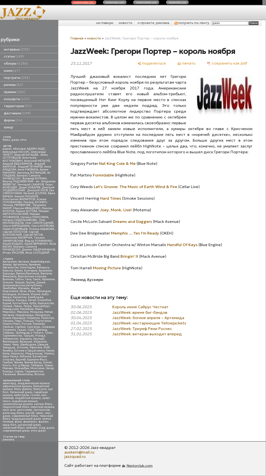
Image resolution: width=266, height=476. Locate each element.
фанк (18, 421)
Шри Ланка (10, 356)
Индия (35, 288)
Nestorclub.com (139, 465)
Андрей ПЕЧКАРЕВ (30, 166)
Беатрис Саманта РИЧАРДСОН (21, 177)
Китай (32, 300)
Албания (25, 356)
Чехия (6, 344)
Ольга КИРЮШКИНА (16, 225)
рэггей (29, 413)
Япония (39, 374)
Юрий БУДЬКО (13, 243)
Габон (19, 279)
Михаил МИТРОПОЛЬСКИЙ (26, 213)
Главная (76, 38)
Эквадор (9, 347)
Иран (31, 291)
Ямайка (8, 350)
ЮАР (47, 347)
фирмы (13, 120)
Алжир (7, 264)
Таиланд (41, 329)
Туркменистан (12, 335)
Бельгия (8, 270)
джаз (15, 139)
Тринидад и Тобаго (29, 332)
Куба (33, 303)
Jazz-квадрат (27, 18)
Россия (26, 323)
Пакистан (47, 318)
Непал (48, 312)
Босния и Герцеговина (29, 350)
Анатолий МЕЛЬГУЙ (37, 160)
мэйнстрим (21, 395)
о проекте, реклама (153, 23)
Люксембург (41, 306)
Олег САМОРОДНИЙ (39, 223)
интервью (17, 49)
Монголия (37, 368)
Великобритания (27, 273)
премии (14, 92)
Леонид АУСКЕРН (35, 202)
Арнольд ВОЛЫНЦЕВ (31, 172)
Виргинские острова (32, 276)
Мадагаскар (34, 353)
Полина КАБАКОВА (42, 229)
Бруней (21, 359)
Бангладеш (28, 267)
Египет (47, 362)
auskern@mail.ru (79, 452)
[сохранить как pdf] (227, 63)
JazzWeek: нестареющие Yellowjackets (149, 323)
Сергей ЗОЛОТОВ (15, 232)
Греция (19, 282)
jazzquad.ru (75, 456)
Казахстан (20, 297)
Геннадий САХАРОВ (30, 184)
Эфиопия (36, 347)
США (31, 329)
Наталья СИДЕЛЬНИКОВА (20, 220)
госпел (35, 395)
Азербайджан (40, 261)
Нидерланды (24, 315)
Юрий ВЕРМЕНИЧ (36, 243)
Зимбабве (9, 288)
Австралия (10, 261)
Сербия (20, 327)
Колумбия (44, 300)
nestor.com (84, 2)
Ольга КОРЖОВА (42, 225)
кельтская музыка (42, 407)
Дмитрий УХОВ (37, 190)
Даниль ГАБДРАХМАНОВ (38, 249)
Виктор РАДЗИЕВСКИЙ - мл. (21, 181)
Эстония (22, 347)
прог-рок (9, 409)
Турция (28, 335)
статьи (14, 56)
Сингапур (33, 327)
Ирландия (44, 291)
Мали (38, 309)
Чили (15, 344)
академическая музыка (34, 383)
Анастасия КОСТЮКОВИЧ (19, 159)
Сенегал (8, 327)
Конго (7, 365)
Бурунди (9, 273)
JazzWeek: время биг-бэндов (139, 312)
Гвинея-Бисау (33, 362)
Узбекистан (10, 338)
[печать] (186, 63)
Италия (35, 294)
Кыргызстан (46, 303)
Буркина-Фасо (37, 359)
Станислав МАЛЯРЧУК (17, 237)
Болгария (30, 270)
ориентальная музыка (18, 404)
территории (17, 106)
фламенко (30, 421)
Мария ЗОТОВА (26, 211)
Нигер (50, 368)
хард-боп (9, 424)
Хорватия (40, 341)
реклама (8, 439)
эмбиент (31, 427)
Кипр (6, 353)
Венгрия (46, 273)
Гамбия (8, 362)
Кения (50, 350)
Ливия (48, 365)
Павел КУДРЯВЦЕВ (15, 229)
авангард (9, 383)
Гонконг (8, 282)
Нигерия (8, 315)
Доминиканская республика (22, 285)
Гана (28, 279)
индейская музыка (28, 398)
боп (5, 392)
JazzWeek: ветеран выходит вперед (147, 333)
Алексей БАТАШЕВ (26, 154)
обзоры (16, 63)
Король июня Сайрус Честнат (140, 306)
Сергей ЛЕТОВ (33, 234)
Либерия (37, 365)
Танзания (9, 374)
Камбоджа (35, 297)
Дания (40, 282)
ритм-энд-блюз (13, 413)
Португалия (43, 320)
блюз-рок (40, 389)
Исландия (9, 294)
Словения (9, 329)
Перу (18, 320)
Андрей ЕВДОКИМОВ (18, 163)
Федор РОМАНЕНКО (38, 240)
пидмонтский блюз (16, 407)
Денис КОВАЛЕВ (29, 187)
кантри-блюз (43, 404)
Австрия (23, 261)
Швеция (42, 344)
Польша (28, 320)
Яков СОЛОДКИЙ (37, 252)
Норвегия (33, 318)
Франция (26, 341)
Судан (21, 329)
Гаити (36, 279)
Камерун (9, 300)
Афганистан (11, 267)
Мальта (49, 353)
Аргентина (20, 264)
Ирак (23, 291)
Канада (21, 300)
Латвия (7, 306)
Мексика (23, 312)
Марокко (9, 312)
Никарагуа (42, 315)
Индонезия (10, 291)
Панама (8, 320)
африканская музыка (17, 386)
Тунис (49, 332)
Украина (26, 338)
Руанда (8, 371)
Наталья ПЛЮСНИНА (34, 217)
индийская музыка (24, 401)
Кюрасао (17, 353)
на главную (104, 23)
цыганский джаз (29, 424)
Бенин (19, 270)
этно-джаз (38, 430)
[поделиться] (151, 63)
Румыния (39, 323)
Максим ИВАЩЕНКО (26, 208)
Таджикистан (34, 371)
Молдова (36, 312)
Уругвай (38, 338)
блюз (6, 139)
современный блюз (25, 415)
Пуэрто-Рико (11, 323)
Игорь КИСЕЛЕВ (13, 252)
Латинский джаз (21, 392)
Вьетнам (8, 279)
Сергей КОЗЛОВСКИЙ (20, 233)
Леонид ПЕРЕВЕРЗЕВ (17, 205)
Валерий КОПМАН (34, 178)
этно (23, 139)
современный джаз (16, 430)
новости (125, 23)
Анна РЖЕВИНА (28, 169)
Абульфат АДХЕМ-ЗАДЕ (29, 148)
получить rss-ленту (192, 23)
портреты (17, 78)
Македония (11, 309)
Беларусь (43, 267)
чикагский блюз (14, 427)
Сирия (19, 371)
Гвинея (18, 362)
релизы (13, 85)
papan (7, 148)
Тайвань (8, 332)
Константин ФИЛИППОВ (19, 199)
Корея (7, 303)
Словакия (48, 327)
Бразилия (45, 270)
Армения (35, 264)
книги (12, 71)
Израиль (24, 288)
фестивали (17, 113)
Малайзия (27, 309)
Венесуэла (9, 276)
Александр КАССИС (16, 152)
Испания (23, 294)
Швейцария (28, 344)
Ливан (18, 306)
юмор (8, 127)
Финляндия (10, 341)
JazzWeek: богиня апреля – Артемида (148, 317)
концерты (17, 99)
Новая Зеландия (14, 318)
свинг (39, 413)
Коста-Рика (20, 303)
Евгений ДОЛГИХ (34, 193)
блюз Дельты (23, 389)
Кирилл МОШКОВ (27, 196)
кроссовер (24, 409)
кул (50, 389)
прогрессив (42, 409)
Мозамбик (22, 368)
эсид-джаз (46, 427)
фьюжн (43, 421)
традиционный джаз (26, 418)
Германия (48, 279)
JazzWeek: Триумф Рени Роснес (142, 328)
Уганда (40, 335)
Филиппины (25, 374)
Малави (8, 368)
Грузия (30, 282)
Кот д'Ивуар (21, 365)
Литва (27, 306)
